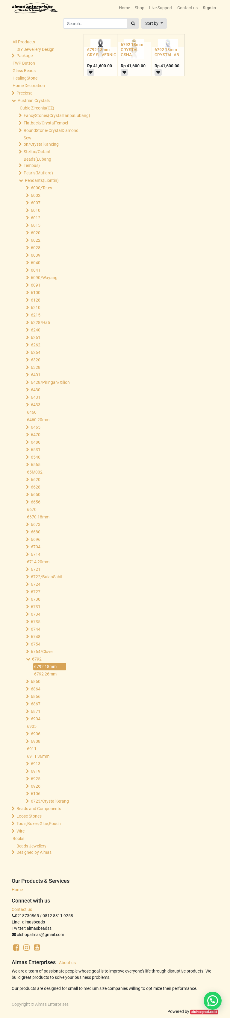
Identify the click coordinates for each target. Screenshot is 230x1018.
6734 (35, 614)
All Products (24, 41)
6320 (35, 359)
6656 (35, 502)
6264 (35, 352)
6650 (35, 494)
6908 (35, 741)
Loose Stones (29, 816)
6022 (35, 240)
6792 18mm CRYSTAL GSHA (132, 49)
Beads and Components (38, 808)
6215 (35, 315)
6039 (35, 255)
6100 (35, 292)
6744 (35, 629)
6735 (35, 621)
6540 (35, 457)
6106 (35, 793)
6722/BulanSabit (47, 576)
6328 (35, 367)
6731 (35, 606)
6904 (35, 718)
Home (17, 889)
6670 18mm (38, 517)
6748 (35, 636)
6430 (35, 389)
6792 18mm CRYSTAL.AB (167, 52)
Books (18, 838)
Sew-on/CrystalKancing (41, 141)
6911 (32, 748)
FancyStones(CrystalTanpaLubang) (45, 115)
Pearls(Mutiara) (38, 173)
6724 (35, 584)
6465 (35, 427)
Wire (20, 831)
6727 (35, 591)
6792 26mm (45, 674)
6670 (32, 509)
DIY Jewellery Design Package (35, 52)
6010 (35, 210)
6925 (35, 778)
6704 (35, 546)
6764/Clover (42, 651)
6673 (35, 524)
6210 (35, 307)
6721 (35, 569)
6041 (35, 270)
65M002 (35, 472)
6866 (35, 696)
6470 (35, 434)
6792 (37, 659)
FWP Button (24, 63)
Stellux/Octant (37, 151)
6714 (35, 554)
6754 (35, 644)
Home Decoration (29, 85)
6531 (35, 449)
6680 (35, 531)
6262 (35, 345)
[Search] (133, 23)
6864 (35, 689)
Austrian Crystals (34, 100)
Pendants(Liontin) (42, 180)
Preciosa (24, 93)
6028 (35, 247)
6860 (35, 681)
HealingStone (25, 78)
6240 (35, 330)
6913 (35, 763)
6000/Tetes (41, 187)
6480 (35, 442)
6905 (32, 726)
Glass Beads (24, 70)
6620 (35, 479)
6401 (35, 374)
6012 (35, 217)
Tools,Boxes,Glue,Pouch (38, 823)
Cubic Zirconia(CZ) (37, 108)
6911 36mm (38, 756)
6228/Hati (40, 322)
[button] (154, 23)
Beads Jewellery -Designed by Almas (34, 849)
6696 (35, 539)
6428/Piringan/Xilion (50, 382)
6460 (32, 412)
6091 (35, 285)
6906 (35, 733)
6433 (35, 404)
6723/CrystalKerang (50, 801)
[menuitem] (124, 7)
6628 (35, 487)
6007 (35, 202)
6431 (35, 397)
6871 (35, 711)
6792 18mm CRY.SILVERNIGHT (104, 52)
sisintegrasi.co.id (204, 1012)
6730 (35, 599)
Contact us (22, 909)
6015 (35, 225)
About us (67, 962)
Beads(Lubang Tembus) (37, 162)
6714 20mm (38, 561)
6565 (35, 464)
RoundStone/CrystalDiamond (45, 130)
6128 (35, 300)
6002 (35, 195)
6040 (35, 262)
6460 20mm (38, 419)
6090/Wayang (44, 277)
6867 (35, 704)
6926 (35, 786)
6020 (35, 232)
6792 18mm (45, 666)
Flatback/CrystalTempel (45, 123)
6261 (35, 337)
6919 (35, 771)
